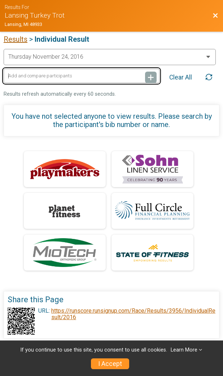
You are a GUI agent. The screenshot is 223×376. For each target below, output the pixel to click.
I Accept (110, 363)
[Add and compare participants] (81, 76)
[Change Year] (110, 57)
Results (15, 39)
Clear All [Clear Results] (180, 77)
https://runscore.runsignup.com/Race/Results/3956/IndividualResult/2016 (133, 314)
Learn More (184, 350)
